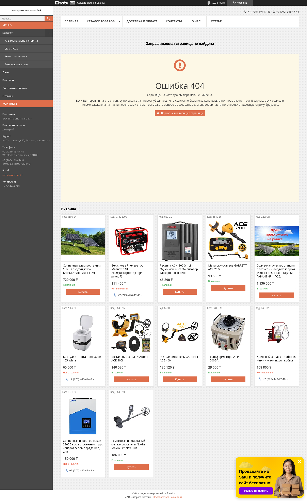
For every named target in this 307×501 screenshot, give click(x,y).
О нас (6, 72)
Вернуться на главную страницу (182, 113)
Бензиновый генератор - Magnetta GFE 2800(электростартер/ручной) (128, 271)
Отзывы (7, 96)
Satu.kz (171, 493)
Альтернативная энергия (21, 40)
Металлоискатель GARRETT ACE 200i (227, 267)
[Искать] (49, 18)
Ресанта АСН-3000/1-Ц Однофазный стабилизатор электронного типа (179, 269)
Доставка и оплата (14, 88)
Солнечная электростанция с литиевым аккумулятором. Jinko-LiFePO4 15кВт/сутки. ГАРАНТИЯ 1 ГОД (276, 271)
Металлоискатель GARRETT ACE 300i (130, 358)
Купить (83, 292)
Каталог (7, 32)
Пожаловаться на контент (167, 497)
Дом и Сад (11, 48)
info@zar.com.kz (12, 175)
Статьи (216, 21)
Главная (72, 21)
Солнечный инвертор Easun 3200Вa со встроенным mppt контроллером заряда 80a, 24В (83, 446)
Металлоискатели (16, 64)
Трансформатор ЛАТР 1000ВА (223, 358)
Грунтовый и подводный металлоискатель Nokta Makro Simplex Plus (128, 444)
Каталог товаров (101, 21)
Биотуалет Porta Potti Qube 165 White (82, 358)
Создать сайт (84, 2)
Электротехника (16, 56)
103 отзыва (218, 2)
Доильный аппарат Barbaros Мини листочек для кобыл (276, 358)
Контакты (8, 80)
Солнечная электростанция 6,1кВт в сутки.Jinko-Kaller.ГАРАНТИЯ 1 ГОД (82, 269)
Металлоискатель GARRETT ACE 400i (179, 358)
